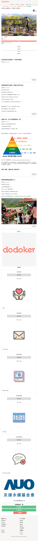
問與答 (19, 51)
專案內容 (19, 46)
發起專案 (23, 4)
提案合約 (21, 524)
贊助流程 (21, 526)
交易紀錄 (19, 510)
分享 (35, 11)
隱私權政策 (3, 526)
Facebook (21, 533)
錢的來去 (19, 53)
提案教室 (21, 522)
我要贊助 (20, 512)
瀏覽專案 (12, 4)
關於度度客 (3, 520)
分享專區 (17, 4)
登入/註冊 (28, 4)
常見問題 (21, 520)
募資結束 (19, 274)
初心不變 (3, 522)
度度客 (7, 1)
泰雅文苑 (19, 267)
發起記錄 (19, 506)
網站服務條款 (3, 524)
